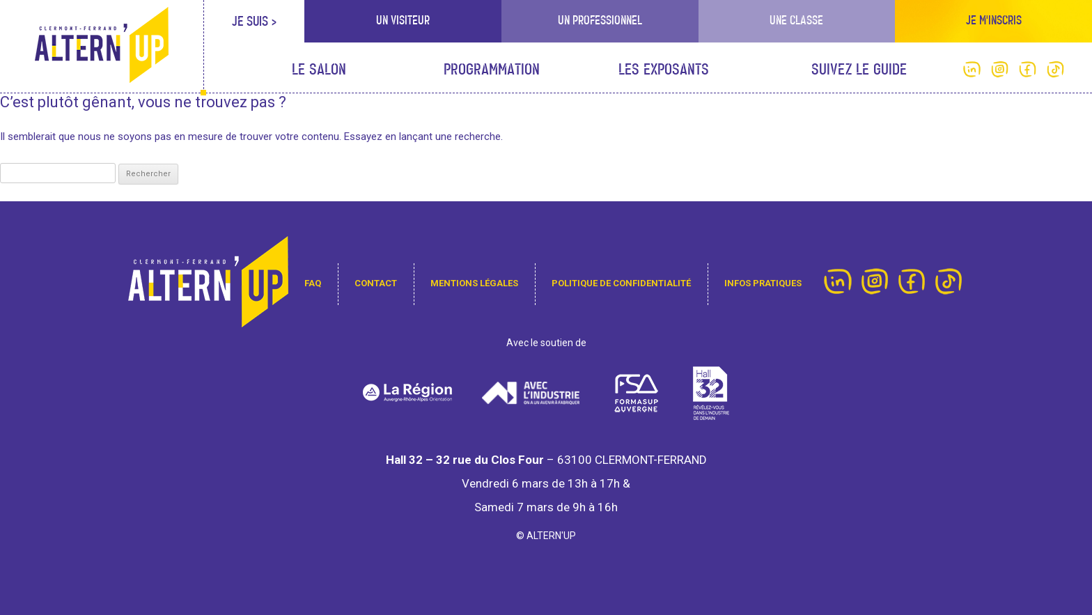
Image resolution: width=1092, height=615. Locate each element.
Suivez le (859, 70)
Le (319, 70)
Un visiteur (403, 20)
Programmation (492, 70)
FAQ (312, 283)
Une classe (796, 20)
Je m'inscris (994, 20)
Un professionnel (600, 20)
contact (375, 283)
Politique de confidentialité (621, 283)
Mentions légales (474, 283)
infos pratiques (763, 283)
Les (663, 70)
